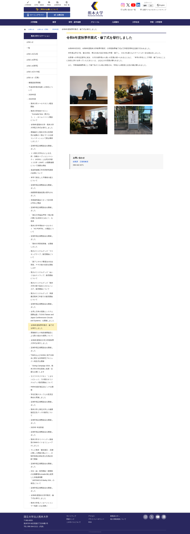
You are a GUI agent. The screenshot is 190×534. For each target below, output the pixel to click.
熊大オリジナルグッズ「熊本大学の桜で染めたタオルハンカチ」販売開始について (41, 286)
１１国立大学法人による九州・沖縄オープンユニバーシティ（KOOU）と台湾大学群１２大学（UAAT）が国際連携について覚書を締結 (42, 159)
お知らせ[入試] (32, 54)
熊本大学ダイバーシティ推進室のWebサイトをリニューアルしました (41, 442)
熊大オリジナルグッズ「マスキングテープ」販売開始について (41, 254)
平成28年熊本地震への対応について (40, 88)
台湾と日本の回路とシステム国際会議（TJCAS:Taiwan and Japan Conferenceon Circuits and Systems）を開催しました (42, 316)
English (161, 5)
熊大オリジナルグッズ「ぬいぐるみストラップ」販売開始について (41, 275)
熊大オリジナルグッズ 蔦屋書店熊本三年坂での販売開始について (41, 296)
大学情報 (33, 22)
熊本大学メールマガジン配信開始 (41, 104)
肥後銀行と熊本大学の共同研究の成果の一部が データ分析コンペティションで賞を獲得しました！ (41, 136)
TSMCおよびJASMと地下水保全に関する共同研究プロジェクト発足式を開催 (42, 358)
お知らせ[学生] (32, 60)
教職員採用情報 (34, 83)
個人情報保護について (118, 519)
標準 (145, 5)
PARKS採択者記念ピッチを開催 (41, 388)
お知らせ (31, 29)
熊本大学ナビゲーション (40, 36)
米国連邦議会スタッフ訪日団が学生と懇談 (41, 201)
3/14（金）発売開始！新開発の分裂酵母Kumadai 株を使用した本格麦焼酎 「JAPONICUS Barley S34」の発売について (42, 477)
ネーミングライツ (35, 14)
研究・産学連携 (75, 22)
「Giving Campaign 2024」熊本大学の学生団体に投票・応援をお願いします (41, 369)
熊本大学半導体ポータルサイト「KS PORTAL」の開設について (42, 229)
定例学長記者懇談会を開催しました (41, 147)
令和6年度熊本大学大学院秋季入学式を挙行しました (42, 341)
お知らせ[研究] (32, 66)
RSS (90, 522)
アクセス (91, 516)
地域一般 (66, 3)
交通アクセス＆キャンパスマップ (153, 10)
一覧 (28, 48)
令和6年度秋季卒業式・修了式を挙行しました (42, 326)
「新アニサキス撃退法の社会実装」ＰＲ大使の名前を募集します (41, 265)
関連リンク (70, 519)
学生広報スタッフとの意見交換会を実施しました (41, 395)
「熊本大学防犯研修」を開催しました (41, 245)
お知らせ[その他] (33, 72)
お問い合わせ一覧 (128, 10)
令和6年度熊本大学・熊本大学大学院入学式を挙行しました (42, 126)
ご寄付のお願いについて (47, 9)
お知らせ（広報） (45, 29)
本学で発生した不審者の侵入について (41, 178)
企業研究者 (57, 3)
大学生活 (135, 22)
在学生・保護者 (39, 3)
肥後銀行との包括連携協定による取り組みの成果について (41, 334)
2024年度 (58, 29)
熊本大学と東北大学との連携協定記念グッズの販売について (41, 412)
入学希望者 (28, 3)
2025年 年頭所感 (37, 427)
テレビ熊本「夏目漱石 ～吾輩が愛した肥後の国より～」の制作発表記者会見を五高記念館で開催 (41, 454)
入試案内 (115, 22)
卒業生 (49, 3)
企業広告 (59, 14)
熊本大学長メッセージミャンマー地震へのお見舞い (41, 504)
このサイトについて (73, 522)
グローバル (95, 22)
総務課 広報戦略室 (80, 162)
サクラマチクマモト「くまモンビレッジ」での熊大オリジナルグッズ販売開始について (41, 379)
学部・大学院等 (156, 22)
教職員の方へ (115, 516)
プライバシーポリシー (96, 519)
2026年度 (32, 95)
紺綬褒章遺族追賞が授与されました (41, 193)
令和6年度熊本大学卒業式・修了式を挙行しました (42, 496)
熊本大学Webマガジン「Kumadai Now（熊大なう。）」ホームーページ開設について (41, 115)
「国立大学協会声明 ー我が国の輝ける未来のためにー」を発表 (41, 218)
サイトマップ (71, 516)
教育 (54, 22)
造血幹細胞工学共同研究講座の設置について (41, 171)
